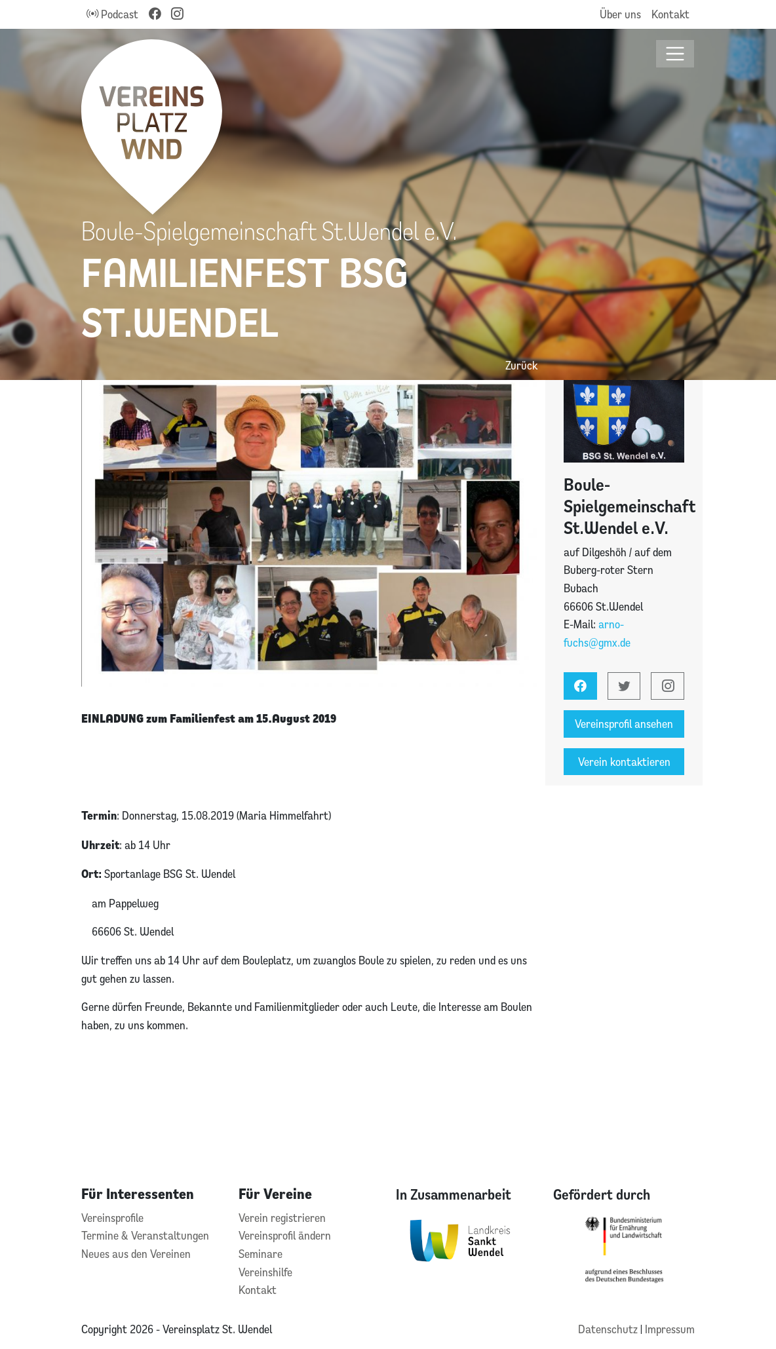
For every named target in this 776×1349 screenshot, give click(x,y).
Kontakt (670, 14)
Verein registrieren (282, 1217)
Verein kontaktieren (624, 761)
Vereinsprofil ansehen (624, 723)
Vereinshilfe (265, 1272)
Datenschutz (609, 1329)
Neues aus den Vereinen (136, 1253)
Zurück (521, 365)
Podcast (112, 14)
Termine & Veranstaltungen (145, 1235)
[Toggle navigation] (675, 54)
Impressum (670, 1329)
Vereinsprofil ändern (285, 1235)
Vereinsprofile (112, 1217)
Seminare (260, 1253)
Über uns (620, 14)
